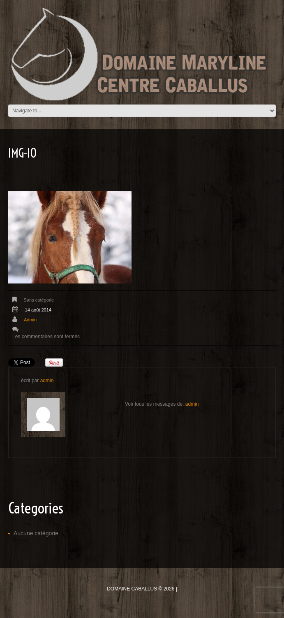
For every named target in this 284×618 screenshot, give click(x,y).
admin (30, 319)
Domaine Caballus (132, 589)
